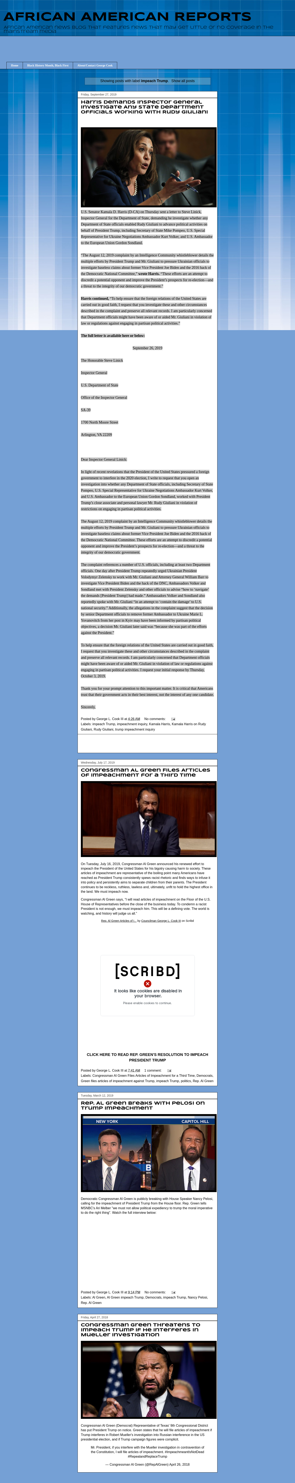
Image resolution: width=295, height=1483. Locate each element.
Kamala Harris (159, 724)
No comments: (155, 719)
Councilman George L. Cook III (161, 920)
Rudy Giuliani (103, 729)
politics (186, 1081)
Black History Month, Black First (47, 65)
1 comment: (153, 1070)
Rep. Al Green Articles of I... (119, 920)
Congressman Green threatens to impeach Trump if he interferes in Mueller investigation (140, 1330)
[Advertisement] (151, 45)
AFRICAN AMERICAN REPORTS (127, 17)
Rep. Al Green (203, 1081)
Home (14, 65)
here (125, 336)
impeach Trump (103, 724)
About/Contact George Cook (95, 65)
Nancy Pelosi (197, 1297)
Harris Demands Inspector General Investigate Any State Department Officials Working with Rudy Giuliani (144, 107)
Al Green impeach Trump (125, 1297)
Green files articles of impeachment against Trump (118, 1081)
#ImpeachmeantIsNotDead (184, 1452)
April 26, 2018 (179, 1464)
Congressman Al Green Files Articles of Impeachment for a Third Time (143, 1075)
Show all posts (183, 81)
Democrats (204, 1075)
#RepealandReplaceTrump (147, 1456)
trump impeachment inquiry (135, 729)
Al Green (98, 1297)
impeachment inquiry (132, 724)
